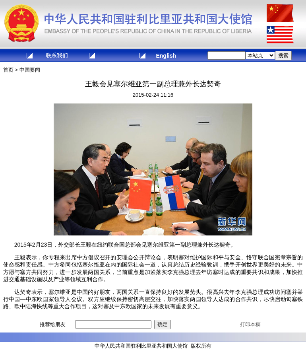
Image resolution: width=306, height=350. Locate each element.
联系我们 (57, 55)
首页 (8, 70)
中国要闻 (29, 70)
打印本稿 (250, 324)
